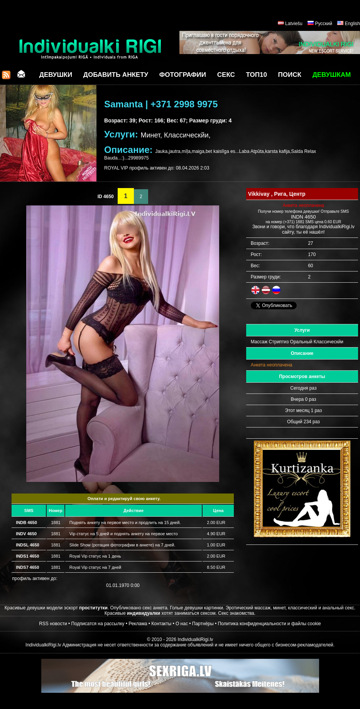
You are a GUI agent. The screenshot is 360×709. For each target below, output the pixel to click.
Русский (323, 23)
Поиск (289, 74)
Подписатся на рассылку (98, 623)
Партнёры (203, 623)
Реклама (137, 623)
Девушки (55, 74)
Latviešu (294, 23)
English (352, 23)
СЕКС (226, 74)
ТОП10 (256, 74)
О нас (182, 623)
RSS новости (53, 623)
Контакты (161, 623)
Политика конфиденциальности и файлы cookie (269, 623)
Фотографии (182, 74)
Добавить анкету (115, 74)
